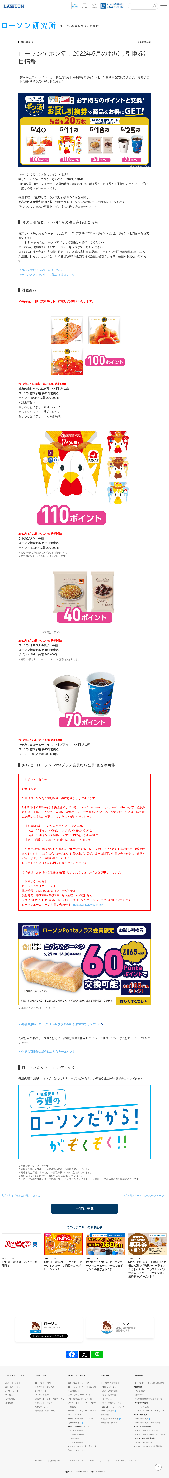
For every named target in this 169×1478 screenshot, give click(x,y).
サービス (9, 1395)
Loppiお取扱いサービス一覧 (80, 1399)
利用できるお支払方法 (44, 1387)
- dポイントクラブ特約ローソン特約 (149, 1434)
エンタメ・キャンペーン (15, 1387)
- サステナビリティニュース (113, 1403)
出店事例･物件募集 (109, 1423)
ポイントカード (12, 1391)
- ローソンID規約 (141, 1407)
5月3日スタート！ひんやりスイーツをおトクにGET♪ (145, 1195)
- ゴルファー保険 (75, 1442)
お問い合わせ (95, 1461)
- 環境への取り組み (109, 1391)
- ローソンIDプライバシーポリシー (149, 1411)
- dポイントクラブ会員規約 (147, 1430)
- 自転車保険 (73, 1438)
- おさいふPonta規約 (143, 1442)
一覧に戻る (84, 1209)
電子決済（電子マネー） (45, 1411)
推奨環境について (56, 1461)
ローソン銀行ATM (43, 1383)
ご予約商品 (10, 1399)
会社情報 (9, 1403)
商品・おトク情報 (13, 1383)
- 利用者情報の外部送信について (148, 1399)
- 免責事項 (138, 1395)
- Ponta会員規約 (142, 1419)
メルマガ (38, 1461)
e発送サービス (41, 1407)
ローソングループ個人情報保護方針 (149, 1383)
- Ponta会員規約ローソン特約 (147, 1423)
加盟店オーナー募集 (111, 1419)
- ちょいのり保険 (75, 1430)
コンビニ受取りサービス (78, 1383)
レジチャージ (41, 1391)
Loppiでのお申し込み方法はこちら (40, 270)
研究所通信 (27, 41)
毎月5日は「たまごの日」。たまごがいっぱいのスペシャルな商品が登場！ (23, 1195)
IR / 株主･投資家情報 (110, 1383)
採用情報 (105, 1415)
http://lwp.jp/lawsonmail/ (88, 904)
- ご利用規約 (139, 1391)
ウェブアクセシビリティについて (122, 1461)
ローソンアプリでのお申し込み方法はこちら (46, 274)
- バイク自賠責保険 (76, 1434)
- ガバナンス (106, 1399)
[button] (163, 5)
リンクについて (76, 1461)
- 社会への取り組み (109, 1395)
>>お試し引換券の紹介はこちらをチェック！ (46, 1051)
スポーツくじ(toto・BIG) (79, 1395)
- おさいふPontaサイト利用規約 (148, 1446)
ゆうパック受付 (42, 1395)
